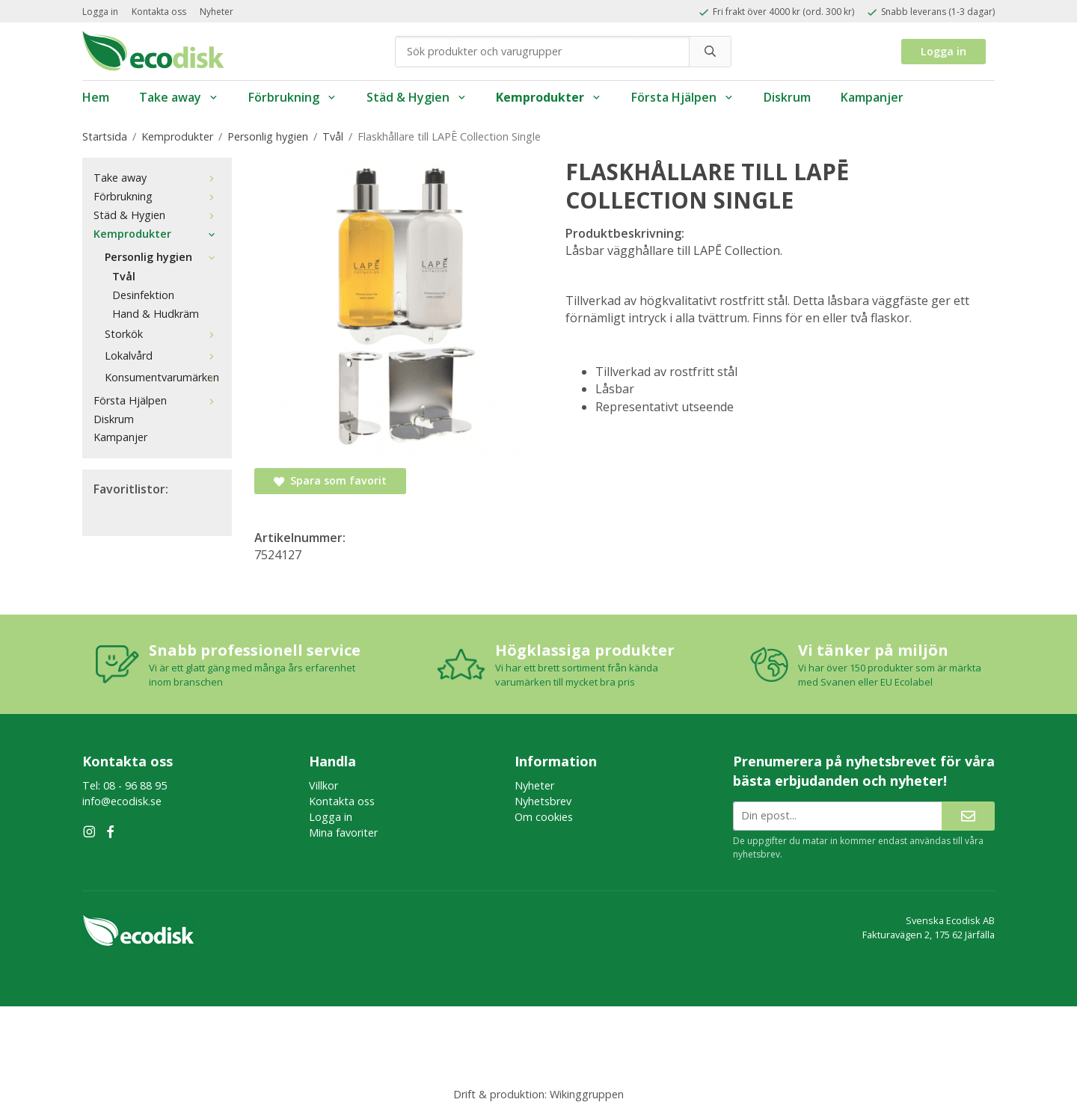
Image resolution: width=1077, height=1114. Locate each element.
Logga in (100, 11)
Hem (95, 97)
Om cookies (544, 817)
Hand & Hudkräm (155, 314)
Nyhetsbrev (543, 801)
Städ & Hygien (416, 97)
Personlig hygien (163, 257)
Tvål (123, 276)
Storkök (163, 334)
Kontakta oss (159, 11)
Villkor (323, 785)
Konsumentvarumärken (163, 377)
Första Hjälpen (682, 97)
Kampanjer (872, 97)
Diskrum (787, 97)
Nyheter (216, 11)
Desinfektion (143, 295)
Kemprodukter (548, 97)
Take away (178, 97)
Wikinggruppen (587, 1094)
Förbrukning (292, 97)
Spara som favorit (330, 480)
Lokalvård (163, 355)
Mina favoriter (343, 832)
